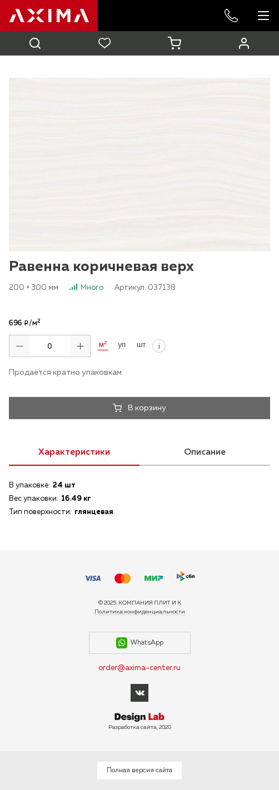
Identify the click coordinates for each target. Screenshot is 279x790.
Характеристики (74, 452)
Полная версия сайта (139, 770)
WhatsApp (139, 642)
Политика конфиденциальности (139, 612)
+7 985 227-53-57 (231, 15)
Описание (205, 452)
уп (122, 345)
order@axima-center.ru (139, 668)
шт (141, 345)
